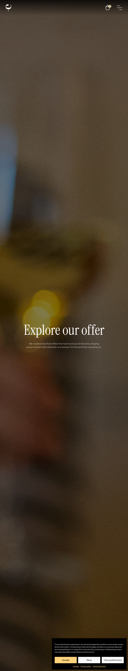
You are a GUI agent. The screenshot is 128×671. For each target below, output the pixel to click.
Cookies (76, 666)
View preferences (113, 660)
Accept (65, 660)
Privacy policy (86, 666)
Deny (89, 660)
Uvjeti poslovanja (99, 666)
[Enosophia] (8, 7)
